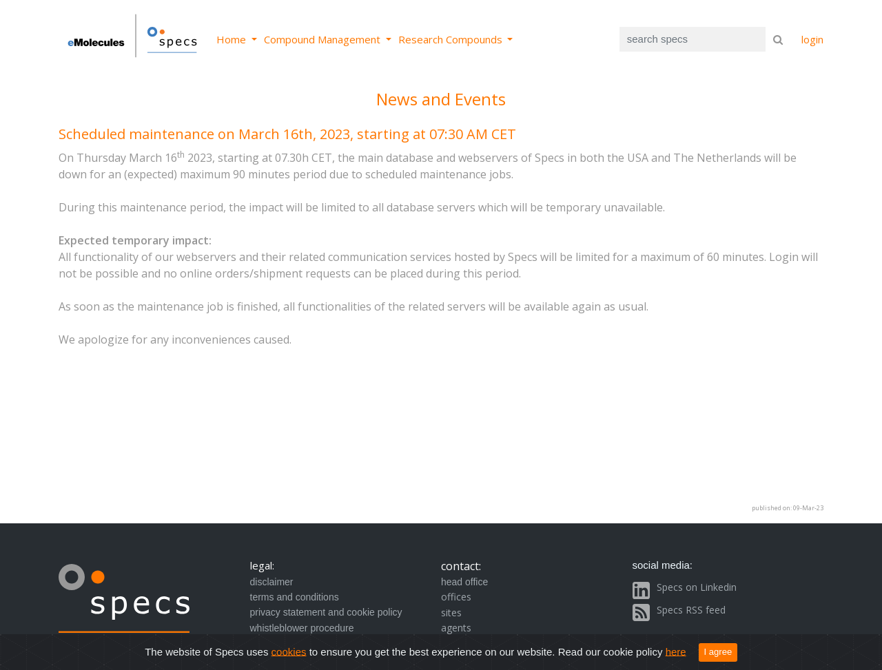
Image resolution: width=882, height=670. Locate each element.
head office (464, 581)
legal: (262, 565)
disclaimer (272, 581)
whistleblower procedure (302, 628)
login (812, 39)
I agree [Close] (718, 652)
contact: (461, 566)
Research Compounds (451, 39)
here (676, 651)
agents (456, 627)
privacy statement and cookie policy (326, 612)
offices (456, 596)
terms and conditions (294, 597)
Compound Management (323, 39)
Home (232, 39)
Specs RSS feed (691, 609)
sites (451, 612)
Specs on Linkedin (697, 587)
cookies (289, 651)
